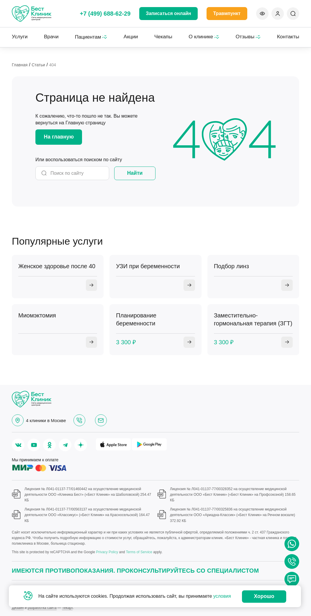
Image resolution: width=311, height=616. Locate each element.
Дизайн (18, 608)
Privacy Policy (107, 552)
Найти (135, 173)
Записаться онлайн (168, 13)
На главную (59, 136)
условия (222, 596)
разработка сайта (42, 608)
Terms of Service (139, 552)
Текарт (67, 608)
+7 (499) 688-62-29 (104, 13)
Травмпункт (226, 13)
